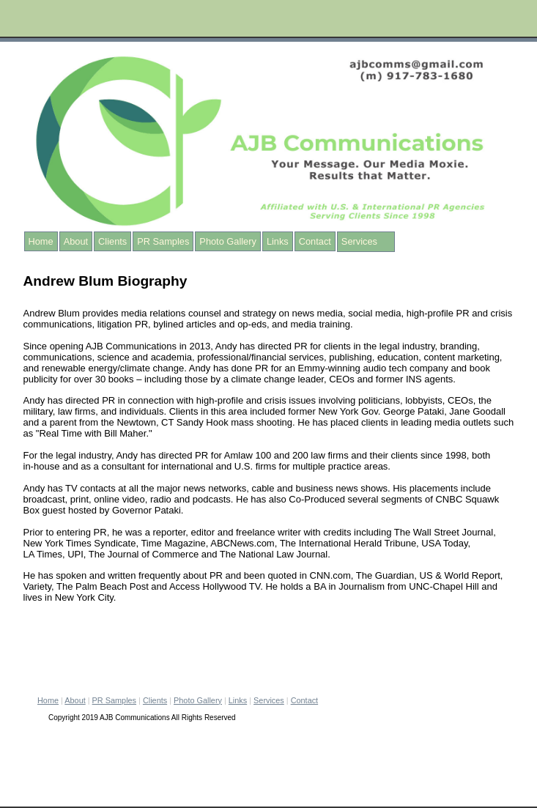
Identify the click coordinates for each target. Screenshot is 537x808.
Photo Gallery (227, 241)
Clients (112, 241)
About (76, 241)
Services (359, 241)
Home (41, 241)
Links (278, 241)
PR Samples (163, 241)
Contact (315, 241)
